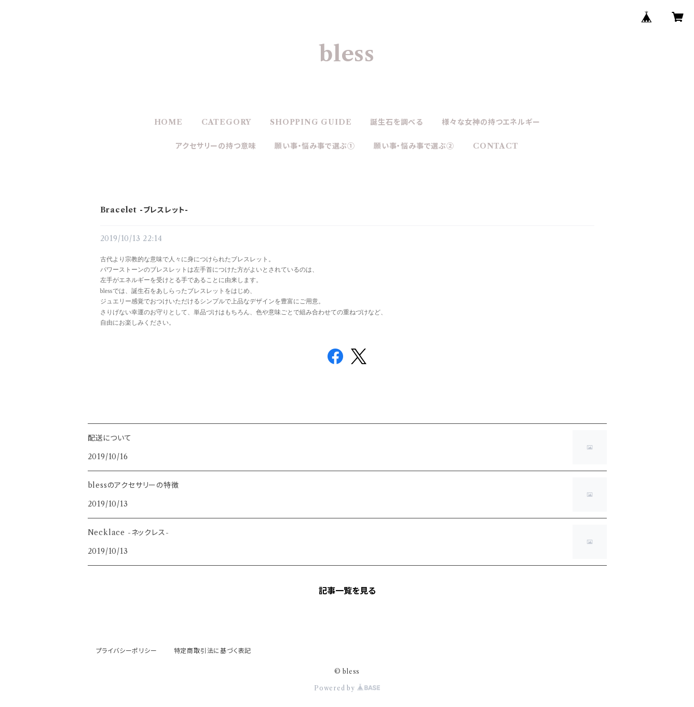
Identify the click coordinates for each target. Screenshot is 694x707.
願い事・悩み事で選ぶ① (315, 146)
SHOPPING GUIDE (310, 122)
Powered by (347, 688)
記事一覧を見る (347, 590)
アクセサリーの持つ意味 (215, 146)
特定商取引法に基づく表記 (213, 651)
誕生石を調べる (396, 122)
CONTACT (496, 146)
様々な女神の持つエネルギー (491, 122)
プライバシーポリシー (126, 651)
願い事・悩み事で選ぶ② (414, 146)
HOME (168, 122)
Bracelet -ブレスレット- (144, 210)
